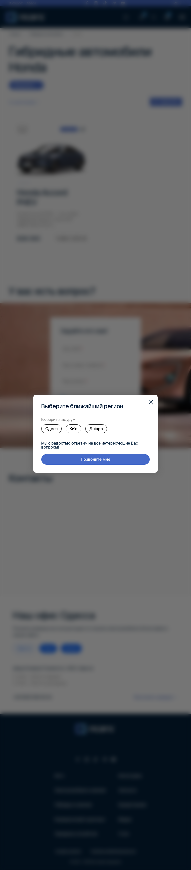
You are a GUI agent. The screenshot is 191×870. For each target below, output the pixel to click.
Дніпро (96, 428)
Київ (73, 428)
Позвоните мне (95, 459)
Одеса (51, 428)
